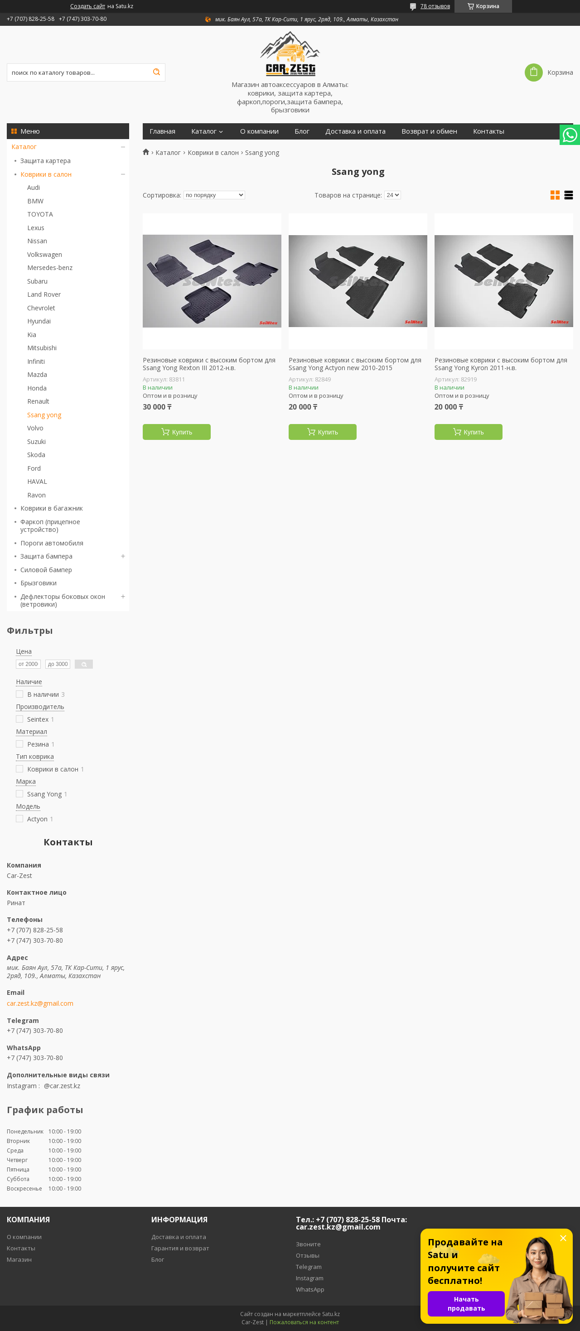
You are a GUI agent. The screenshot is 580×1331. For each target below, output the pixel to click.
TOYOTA (40, 214)
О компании (259, 131)
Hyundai (39, 321)
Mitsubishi (42, 347)
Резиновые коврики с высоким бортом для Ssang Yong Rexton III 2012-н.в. (209, 364)
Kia (31, 334)
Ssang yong (44, 414)
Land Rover (44, 294)
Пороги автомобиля (51, 543)
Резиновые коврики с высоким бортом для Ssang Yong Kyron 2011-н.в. (501, 364)
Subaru (37, 281)
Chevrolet (41, 308)
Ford (34, 468)
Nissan (37, 240)
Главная (162, 131)
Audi (33, 187)
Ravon (36, 495)
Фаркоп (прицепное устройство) (50, 525)
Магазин (19, 1259)
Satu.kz (331, 1314)
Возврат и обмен (429, 131)
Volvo (35, 428)
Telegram (309, 1267)
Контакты (488, 131)
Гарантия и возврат (180, 1248)
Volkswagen (44, 254)
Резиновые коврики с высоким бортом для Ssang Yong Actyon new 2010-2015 (355, 364)
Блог (302, 131)
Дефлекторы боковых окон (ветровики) (62, 600)
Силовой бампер (46, 569)
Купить (182, 432)
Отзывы (307, 1255)
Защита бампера (46, 556)
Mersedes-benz (49, 267)
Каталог (24, 146)
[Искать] (156, 72)
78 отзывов (435, 6)
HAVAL (37, 481)
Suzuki (36, 441)
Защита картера (45, 160)
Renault (38, 401)
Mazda (37, 374)
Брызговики (38, 583)
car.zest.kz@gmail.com (40, 1003)
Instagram (310, 1278)
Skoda (36, 454)
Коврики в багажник (51, 508)
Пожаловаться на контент (304, 1322)
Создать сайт (87, 6)
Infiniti (36, 361)
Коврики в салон (46, 174)
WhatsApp (310, 1289)
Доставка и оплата (355, 131)
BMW (35, 201)
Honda (37, 388)
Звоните (308, 1244)
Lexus (35, 227)
